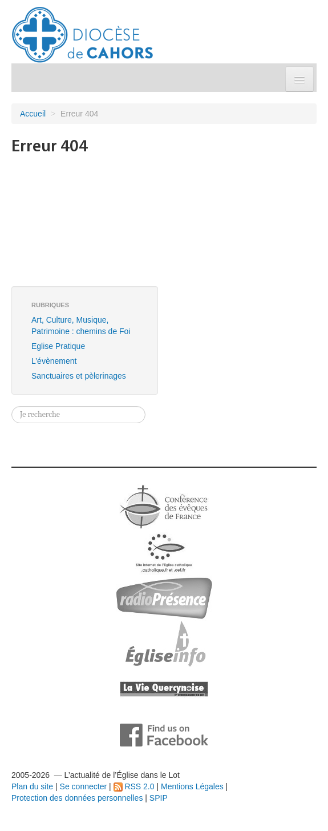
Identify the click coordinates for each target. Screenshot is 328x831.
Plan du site (32, 786)
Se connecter (83, 786)
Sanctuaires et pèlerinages (78, 375)
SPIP (158, 797)
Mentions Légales (192, 786)
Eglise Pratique (58, 346)
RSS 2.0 (134, 786)
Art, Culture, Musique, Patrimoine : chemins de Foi (81, 325)
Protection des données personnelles (77, 797)
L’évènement (53, 361)
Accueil (33, 113)
